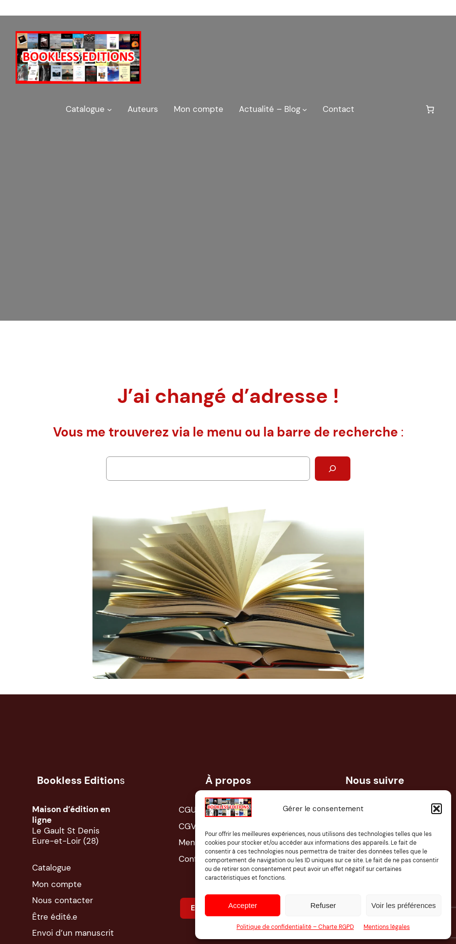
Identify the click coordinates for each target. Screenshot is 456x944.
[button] (436, 809)
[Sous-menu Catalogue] (109, 109)
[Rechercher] (332, 468)
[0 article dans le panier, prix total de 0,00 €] (430, 109)
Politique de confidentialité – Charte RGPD (295, 927)
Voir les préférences (403, 905)
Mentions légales (387, 927)
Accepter (242, 905)
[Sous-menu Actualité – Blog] (304, 109)
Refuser (323, 905)
